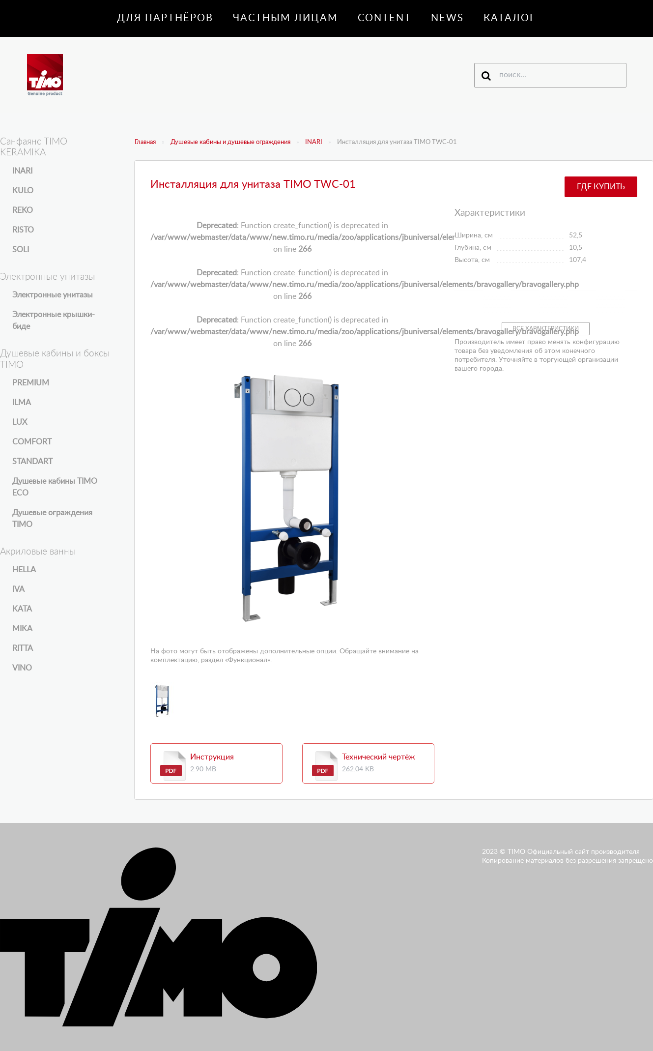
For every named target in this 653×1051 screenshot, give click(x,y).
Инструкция (212, 757)
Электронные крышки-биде (53, 320)
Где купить (601, 187)
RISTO (23, 230)
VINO (22, 668)
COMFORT (32, 442)
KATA (22, 609)
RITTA (22, 648)
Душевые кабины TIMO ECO (54, 487)
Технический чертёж (378, 757)
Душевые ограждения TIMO (52, 518)
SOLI (20, 250)
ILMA (21, 403)
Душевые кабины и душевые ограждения (230, 142)
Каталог (509, 18)
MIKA (22, 629)
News (447, 18)
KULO (22, 191)
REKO (22, 210)
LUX (19, 422)
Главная (145, 142)
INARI (313, 142)
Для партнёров (165, 18)
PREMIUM (30, 383)
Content (384, 18)
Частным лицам (285, 18)
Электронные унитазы (52, 295)
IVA (18, 589)
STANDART (32, 462)
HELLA (24, 570)
